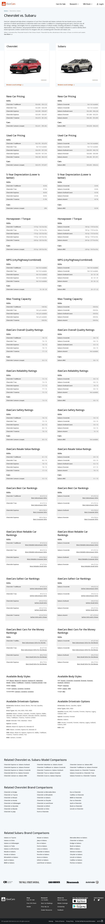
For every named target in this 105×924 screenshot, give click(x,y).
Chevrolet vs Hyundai (11, 806)
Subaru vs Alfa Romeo (11, 849)
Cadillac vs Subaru (76, 860)
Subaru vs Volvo (9, 840)
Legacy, (65, 688)
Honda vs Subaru (9, 854)
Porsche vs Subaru (43, 854)
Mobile (29, 907)
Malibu (13, 685)
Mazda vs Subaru (10, 852)
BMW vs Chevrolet (76, 798)
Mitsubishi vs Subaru (11, 857)
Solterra (67, 683)
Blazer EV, (18, 680)
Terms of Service (59, 921)
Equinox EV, (32, 680)
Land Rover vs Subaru (44, 863)
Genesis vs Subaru (76, 852)
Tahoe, (13, 683)
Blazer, (12, 680)
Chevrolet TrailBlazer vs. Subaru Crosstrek (51, 767)
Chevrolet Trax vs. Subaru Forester (48, 773)
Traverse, (27, 683)
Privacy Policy (70, 921)
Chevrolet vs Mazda (10, 809)
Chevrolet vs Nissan (10, 798)
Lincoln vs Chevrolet (76, 809)
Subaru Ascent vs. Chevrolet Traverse (82, 770)
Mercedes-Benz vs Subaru (78, 838)
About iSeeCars (62, 900)
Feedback (60, 910)
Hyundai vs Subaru (43, 852)
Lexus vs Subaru (42, 849)
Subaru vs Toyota (10, 838)
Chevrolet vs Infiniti (43, 806)
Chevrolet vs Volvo (43, 809)
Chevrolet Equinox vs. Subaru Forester (17, 767)
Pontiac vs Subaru (76, 863)
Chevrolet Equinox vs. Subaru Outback (17, 764)
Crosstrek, (69, 680)
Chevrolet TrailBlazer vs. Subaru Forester (83, 767)
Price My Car (45, 907)
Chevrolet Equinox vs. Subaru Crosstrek (17, 770)
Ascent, (63, 680)
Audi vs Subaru (9, 860)
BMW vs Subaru (9, 863)
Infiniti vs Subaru (42, 860)
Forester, (84, 680)
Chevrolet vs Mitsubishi (45, 795)
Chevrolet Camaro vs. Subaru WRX (15, 776)
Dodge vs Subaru (75, 843)
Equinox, (25, 680)
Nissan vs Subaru (42, 838)
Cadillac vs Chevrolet (77, 795)
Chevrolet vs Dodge (10, 792)
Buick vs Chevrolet (76, 806)
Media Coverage (62, 903)
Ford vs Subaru (42, 846)
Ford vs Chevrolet (43, 812)
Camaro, (14, 688)
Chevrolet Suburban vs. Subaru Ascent (50, 764)
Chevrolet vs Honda (10, 800)
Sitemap (51, 921)
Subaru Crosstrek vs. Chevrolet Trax (82, 773)
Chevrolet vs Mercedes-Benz (46, 792)
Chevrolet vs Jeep (10, 812)
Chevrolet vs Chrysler (44, 800)
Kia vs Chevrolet (75, 792)
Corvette (27, 688)
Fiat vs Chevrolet (75, 800)
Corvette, (21, 688)
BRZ (64, 691)
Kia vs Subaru (41, 843)
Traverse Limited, (37, 683)
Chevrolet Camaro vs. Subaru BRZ (81, 764)
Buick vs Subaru (75, 846)
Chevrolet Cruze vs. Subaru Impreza (49, 776)
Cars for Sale (61, 4)
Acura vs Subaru (42, 857)
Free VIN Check (31, 903)
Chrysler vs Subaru (76, 854)
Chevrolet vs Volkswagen (12, 803)
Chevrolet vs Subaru (43, 798)
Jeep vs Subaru (42, 840)
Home (5, 11)
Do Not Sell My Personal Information (85, 921)
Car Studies (44, 900)
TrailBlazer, (20, 683)
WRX (69, 688)
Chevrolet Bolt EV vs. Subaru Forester (16, 773)
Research (74, 4)
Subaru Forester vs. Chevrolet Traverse (83, 776)
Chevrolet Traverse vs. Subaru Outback (50, 770)
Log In (100, 4)
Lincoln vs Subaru (76, 857)
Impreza (66, 685)
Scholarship (61, 907)
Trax (44, 683)
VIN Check (87, 4)
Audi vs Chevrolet (75, 803)
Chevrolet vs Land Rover (45, 803)
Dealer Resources (46, 910)
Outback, (61, 683)
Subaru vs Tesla (9, 846)
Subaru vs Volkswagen (11, 843)
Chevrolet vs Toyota (11, 795)
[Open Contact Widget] (102, 921)
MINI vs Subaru (75, 849)
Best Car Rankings (47, 903)
